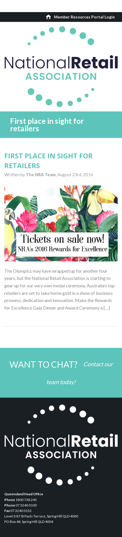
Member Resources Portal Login (84, 16)
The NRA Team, (41, 174)
